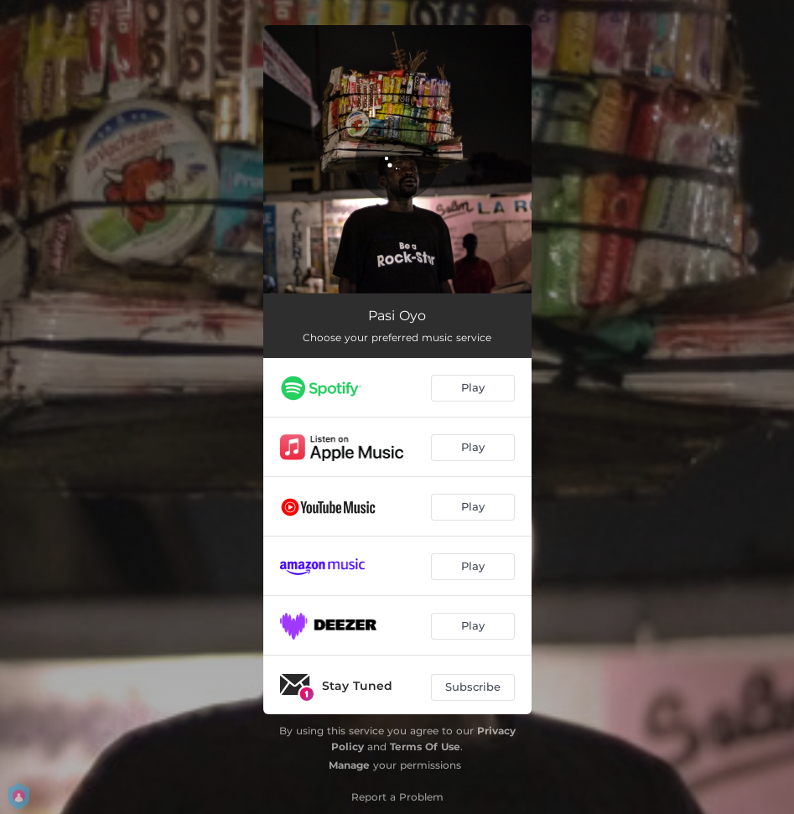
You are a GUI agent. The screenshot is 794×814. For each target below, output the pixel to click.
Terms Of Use (425, 746)
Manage (349, 765)
